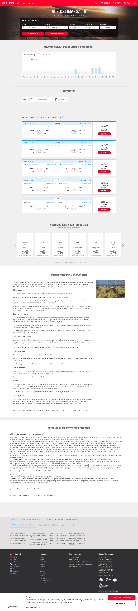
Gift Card (42, 576)
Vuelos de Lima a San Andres (58, 535)
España (15, 557)
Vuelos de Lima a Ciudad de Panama (77, 543)
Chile (14, 559)
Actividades (43, 573)
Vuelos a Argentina (46, 520)
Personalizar (121, 603)
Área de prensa (73, 559)
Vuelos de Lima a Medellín (57, 543)
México (15, 573)
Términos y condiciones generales (79, 562)
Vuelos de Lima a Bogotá (17, 533)
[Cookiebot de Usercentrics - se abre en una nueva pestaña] (12, 607)
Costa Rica (16, 566)
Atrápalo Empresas (45, 580)
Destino (47, 24)
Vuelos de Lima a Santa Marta (38, 544)
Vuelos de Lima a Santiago (37, 533)
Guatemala (16, 569)
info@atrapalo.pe (107, 575)
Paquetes (42, 564)
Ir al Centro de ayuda (104, 559)
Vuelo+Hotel (43, 562)
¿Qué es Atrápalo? (74, 557)
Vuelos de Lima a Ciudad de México (38, 536)
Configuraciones (31, 607)
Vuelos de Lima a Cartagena (18, 541)
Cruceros (42, 566)
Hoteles (42, 559)
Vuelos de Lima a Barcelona (77, 538)
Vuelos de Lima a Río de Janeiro (39, 539)
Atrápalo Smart (44, 583)
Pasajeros (103, 24)
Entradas (42, 571)
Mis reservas (102, 557)
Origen (24, 24)
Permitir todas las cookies (122, 598)
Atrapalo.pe (14, 520)
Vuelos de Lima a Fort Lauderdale (59, 541)
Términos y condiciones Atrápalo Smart (80, 564)
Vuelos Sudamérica (32, 520)
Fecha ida (72, 24)
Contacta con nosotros (105, 562)
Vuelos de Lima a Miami (56, 533)
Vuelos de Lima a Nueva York (58, 538)
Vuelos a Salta (59, 520)
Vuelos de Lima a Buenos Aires (19, 535)
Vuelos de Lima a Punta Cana (38, 542)
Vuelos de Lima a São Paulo (77, 541)
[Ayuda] (126, 3)
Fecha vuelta (88, 24)
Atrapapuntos (44, 578)
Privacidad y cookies (75, 566)
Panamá (15, 564)
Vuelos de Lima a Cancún (17, 538)
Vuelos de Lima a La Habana (77, 535)
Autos (41, 569)
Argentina (15, 571)
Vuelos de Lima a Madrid (17, 543)
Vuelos (23, 520)
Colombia (15, 562)
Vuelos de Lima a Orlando (76, 533)
